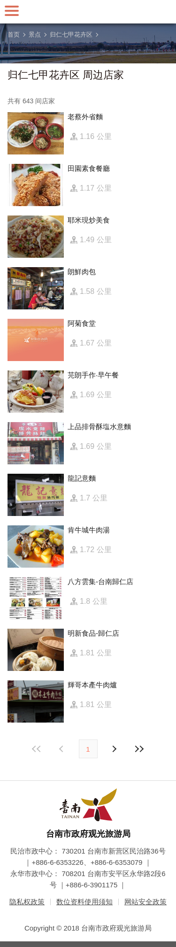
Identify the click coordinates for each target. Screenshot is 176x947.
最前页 (36, 748)
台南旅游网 (88, 11)
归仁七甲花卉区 (71, 34)
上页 (114, 748)
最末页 (139, 748)
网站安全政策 (145, 902)
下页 (62, 748)
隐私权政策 (27, 902)
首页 (14, 34)
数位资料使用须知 (84, 902)
